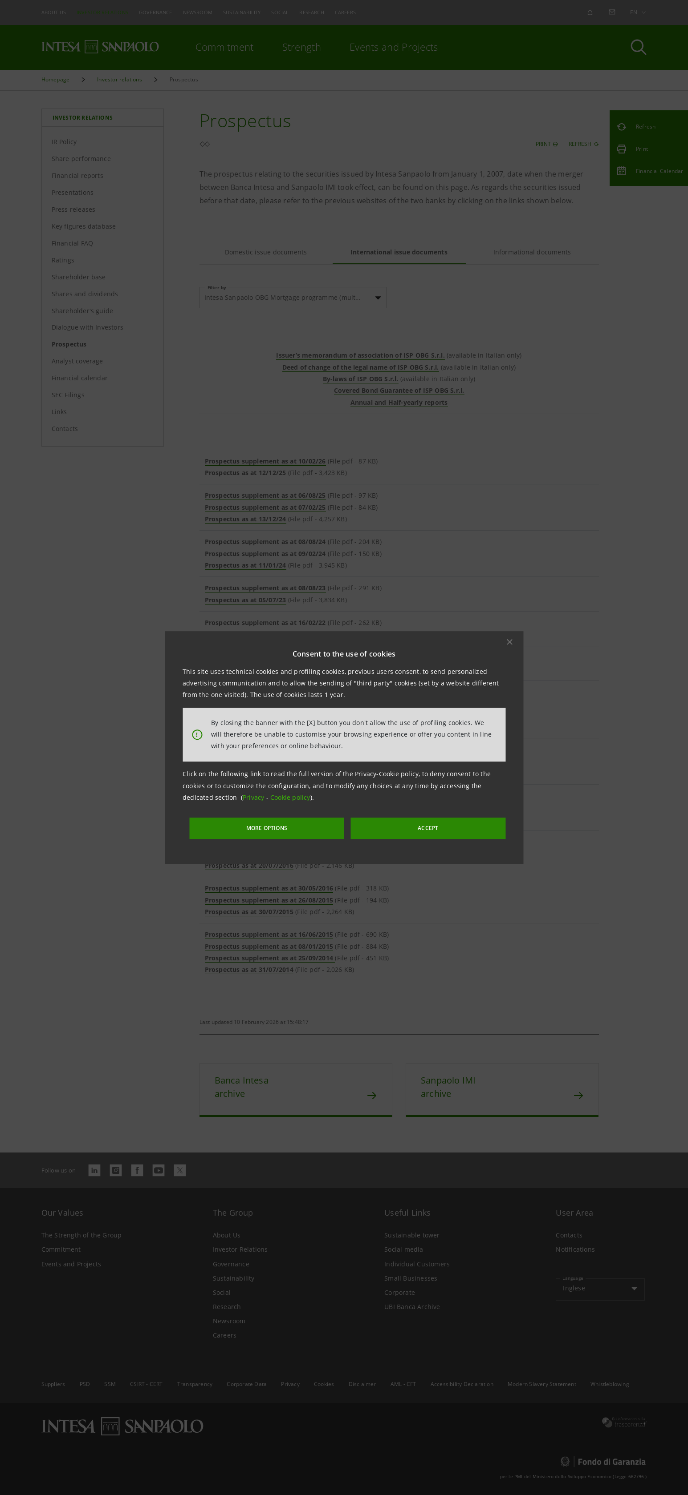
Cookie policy (290, 799)
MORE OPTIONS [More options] (290, 826)
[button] (509, 643)
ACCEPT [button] (408, 826)
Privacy (254, 799)
